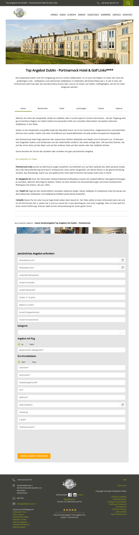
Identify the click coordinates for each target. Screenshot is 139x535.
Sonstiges (93, 14)
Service (117, 14)
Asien (63, 14)
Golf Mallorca (121, 507)
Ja (21, 344)
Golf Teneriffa (121, 512)
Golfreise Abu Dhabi (21, 517)
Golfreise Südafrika (118, 497)
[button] (13, 42)
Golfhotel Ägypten (20, 522)
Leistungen (81, 108)
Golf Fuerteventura (118, 514)
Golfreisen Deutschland (117, 502)
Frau (32, 361)
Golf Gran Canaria (119, 509)
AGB (124, 479)
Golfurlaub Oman (20, 512)
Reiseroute (43, 108)
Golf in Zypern (18, 514)
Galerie (119, 108)
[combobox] (72, 332)
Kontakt (127, 14)
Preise (101, 108)
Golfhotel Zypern (119, 499)
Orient (82, 14)
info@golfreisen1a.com (26, 504)
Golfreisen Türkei (19, 519)
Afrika (54, 14)
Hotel (61, 108)
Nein (30, 344)
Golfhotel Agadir (19, 527)
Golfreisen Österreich (117, 504)
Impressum (121, 485)
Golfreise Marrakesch (21, 524)
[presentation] (29, 441)
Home (23, 108)
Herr (22, 361)
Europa (71, 14)
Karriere (106, 14)
